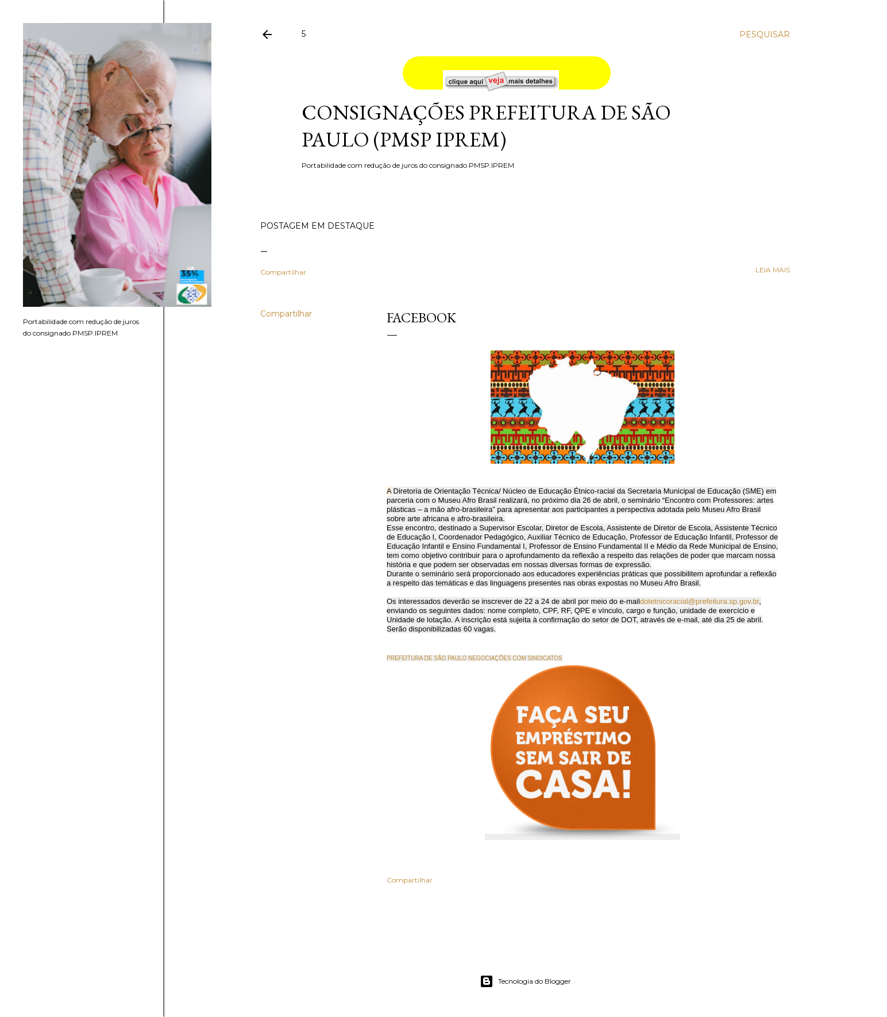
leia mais (772, 269)
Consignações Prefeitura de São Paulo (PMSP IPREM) (486, 126)
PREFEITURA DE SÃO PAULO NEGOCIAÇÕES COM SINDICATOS (474, 658)
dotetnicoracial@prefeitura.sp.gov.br (699, 601)
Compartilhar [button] (283, 272)
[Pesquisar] (764, 34)
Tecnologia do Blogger (525, 981)
